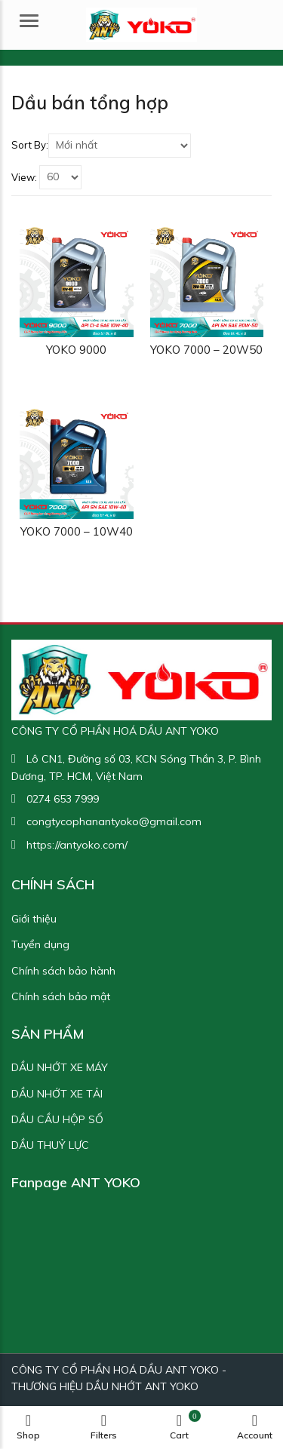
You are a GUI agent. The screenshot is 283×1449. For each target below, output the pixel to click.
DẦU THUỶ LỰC (50, 1145)
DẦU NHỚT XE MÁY (59, 1067)
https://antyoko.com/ (77, 845)
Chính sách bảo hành (63, 971)
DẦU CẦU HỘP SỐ (57, 1119)
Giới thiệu (34, 919)
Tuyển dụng (40, 944)
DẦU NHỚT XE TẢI (57, 1094)
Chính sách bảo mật (60, 996)
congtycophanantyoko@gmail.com (113, 821)
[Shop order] (119, 146)
